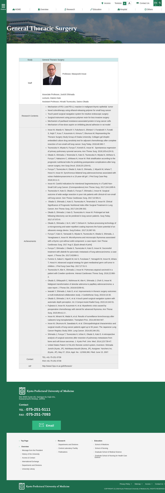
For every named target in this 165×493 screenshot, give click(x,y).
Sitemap (138, 484)
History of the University (31, 454)
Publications (63, 452)
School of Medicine (102, 444)
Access (107, 3)
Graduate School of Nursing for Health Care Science (110, 456)
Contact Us (144, 3)
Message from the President (32, 450)
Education (98, 441)
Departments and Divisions (32, 465)
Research (61, 441)
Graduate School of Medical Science (108, 452)
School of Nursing (101, 448)
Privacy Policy (125, 484)
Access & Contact (28, 458)
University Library (28, 469)
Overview (25, 446)
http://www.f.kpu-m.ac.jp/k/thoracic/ (57, 366)
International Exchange (30, 461)
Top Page (24, 441)
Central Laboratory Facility (68, 448)
